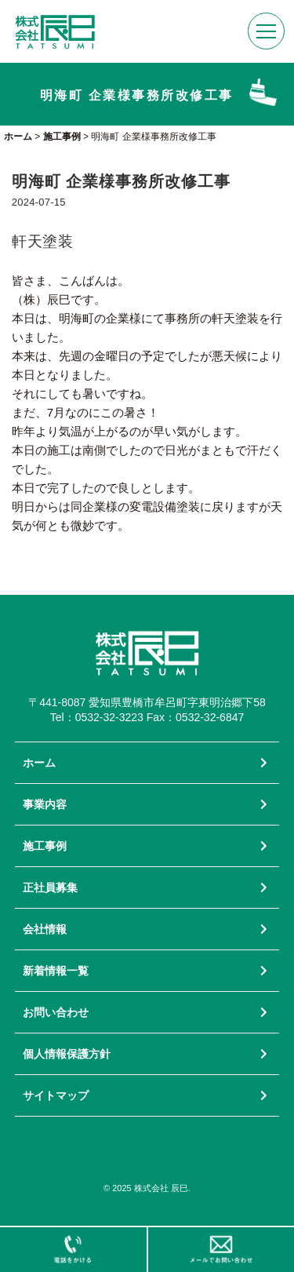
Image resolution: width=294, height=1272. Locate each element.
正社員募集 (50, 887)
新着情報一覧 (56, 970)
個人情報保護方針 (67, 1054)
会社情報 (45, 929)
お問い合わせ (56, 1012)
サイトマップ (56, 1095)
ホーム (39, 762)
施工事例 (45, 846)
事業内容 (45, 804)
